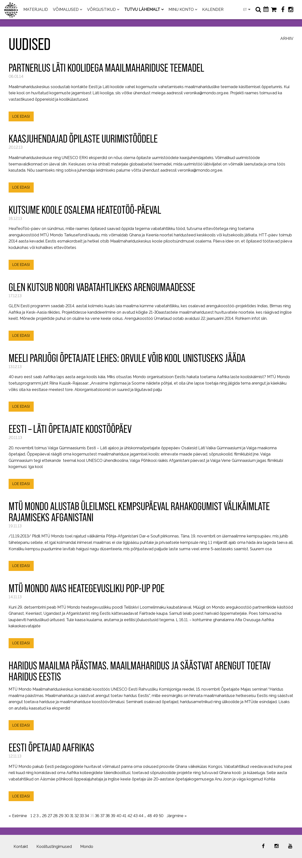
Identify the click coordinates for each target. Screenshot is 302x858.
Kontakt (21, 846)
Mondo (86, 846)
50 (161, 815)
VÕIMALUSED (66, 9)
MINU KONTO (181, 9)
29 (61, 815)
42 (129, 815)
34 (87, 815)
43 (135, 815)
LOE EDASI (21, 116)
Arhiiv (286, 39)
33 (82, 815)
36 (97, 815)
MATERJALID (35, 9)
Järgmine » (177, 815)
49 (155, 815)
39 (113, 815)
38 (108, 815)
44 (140, 815)
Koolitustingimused (54, 846)
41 (124, 815)
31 (72, 815)
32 (77, 815)
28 (55, 815)
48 (149, 815)
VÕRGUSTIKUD (101, 9)
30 (66, 815)
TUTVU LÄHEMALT (142, 9)
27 (50, 815)
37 (102, 815)
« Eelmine (18, 815)
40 (118, 815)
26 (44, 815)
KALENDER (213, 9)
